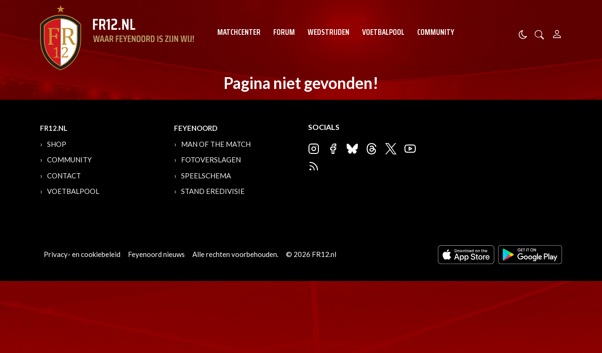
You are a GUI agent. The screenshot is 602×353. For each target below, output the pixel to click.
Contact (64, 175)
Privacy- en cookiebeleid (82, 254)
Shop (56, 144)
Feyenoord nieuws (156, 254)
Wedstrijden (328, 32)
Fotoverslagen (211, 159)
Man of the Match (216, 144)
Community (435, 32)
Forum (284, 32)
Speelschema (206, 175)
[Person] (557, 33)
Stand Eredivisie (213, 191)
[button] (539, 34)
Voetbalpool (383, 32)
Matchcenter (239, 32)
